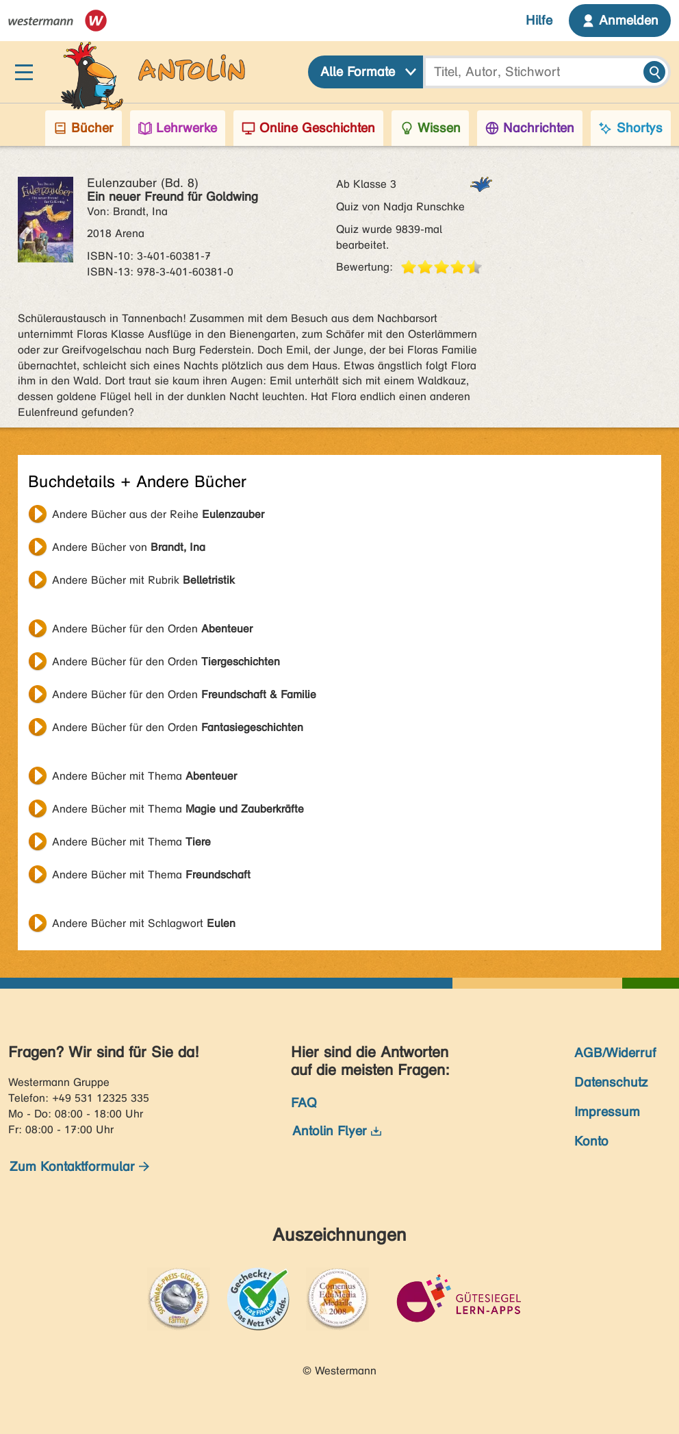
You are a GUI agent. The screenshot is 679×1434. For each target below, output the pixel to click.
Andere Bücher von (128, 547)
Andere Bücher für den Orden (152, 628)
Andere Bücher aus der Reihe (158, 514)
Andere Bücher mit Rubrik (143, 579)
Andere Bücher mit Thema (144, 775)
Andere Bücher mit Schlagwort (143, 923)
